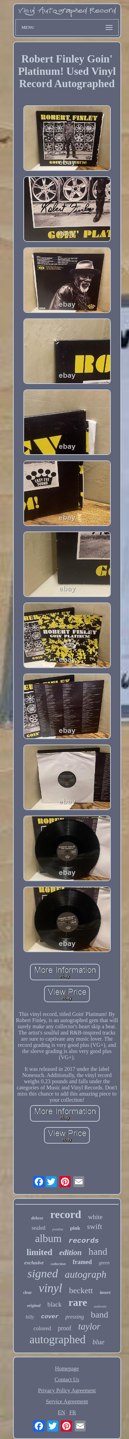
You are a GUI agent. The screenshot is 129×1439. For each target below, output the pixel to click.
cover (49, 1316)
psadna (57, 1229)
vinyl (50, 1288)
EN (61, 1412)
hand (97, 1251)
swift (94, 1226)
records (83, 1241)
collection (58, 1264)
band (99, 1315)
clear (27, 1292)
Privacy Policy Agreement (67, 1390)
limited (39, 1252)
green (104, 1262)
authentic (100, 1306)
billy (29, 1317)
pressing (74, 1317)
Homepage (67, 1368)
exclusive (34, 1262)
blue (98, 1342)
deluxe (37, 1217)
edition (70, 1252)
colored (42, 1328)
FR (72, 1412)
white (95, 1216)
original (33, 1305)
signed (43, 1273)
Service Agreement (67, 1401)
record (65, 1214)
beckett (81, 1290)
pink (75, 1228)
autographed (58, 1339)
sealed (38, 1228)
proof (64, 1328)
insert (105, 1292)
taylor (89, 1326)
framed (82, 1262)
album (48, 1238)
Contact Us (67, 1379)
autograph (85, 1274)
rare (77, 1302)
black (54, 1304)
